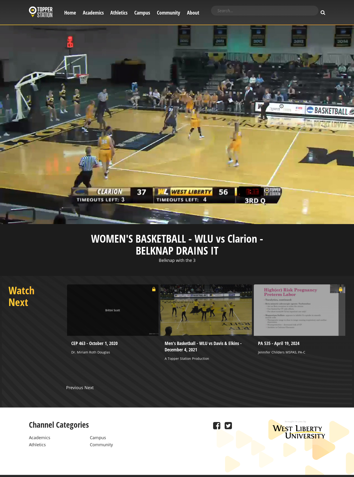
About (193, 12)
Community (168, 12)
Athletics (118, 12)
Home (70, 12)
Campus (142, 12)
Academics (93, 12)
